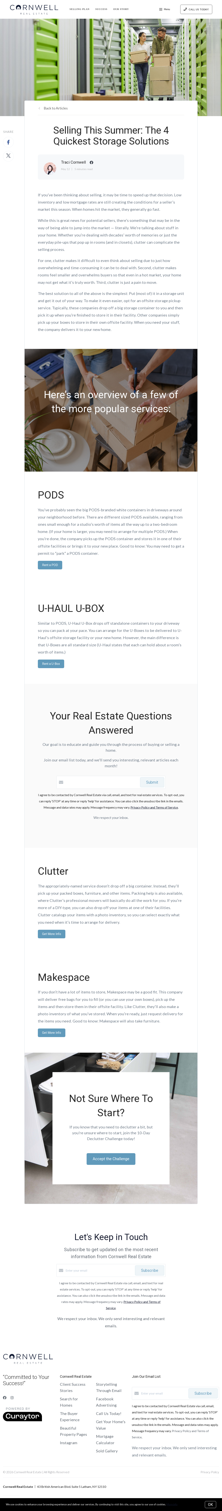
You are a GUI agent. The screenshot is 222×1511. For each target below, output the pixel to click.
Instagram (68, 1442)
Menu (164, 10)
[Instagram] (12, 1397)
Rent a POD (50, 565)
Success (101, 9)
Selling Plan (80, 9)
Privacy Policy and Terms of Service (154, 807)
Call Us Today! (108, 1413)
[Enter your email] (99, 1270)
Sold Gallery (107, 1450)
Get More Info (51, 934)
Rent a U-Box (51, 664)
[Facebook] (4, 1397)
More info (172, 1504)
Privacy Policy (210, 1472)
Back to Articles (56, 108)
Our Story (121, 9)
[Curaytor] (22, 1420)
